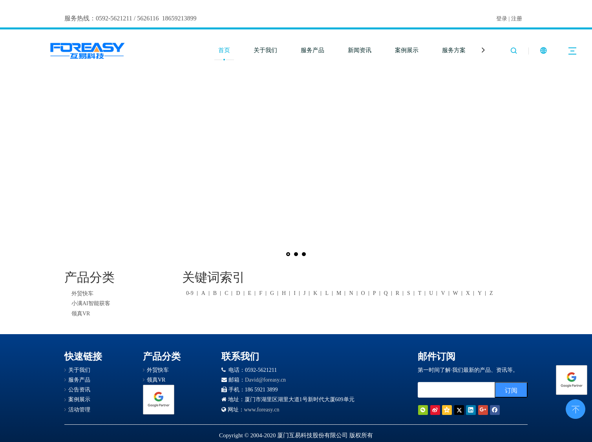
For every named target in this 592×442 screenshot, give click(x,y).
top (575, 408)
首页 (224, 50)
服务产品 (312, 50)
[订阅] (511, 390)
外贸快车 (82, 293)
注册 (516, 19)
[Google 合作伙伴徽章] (158, 400)
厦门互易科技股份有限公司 (312, 435)
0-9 (190, 293)
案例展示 (406, 50)
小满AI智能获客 (90, 303)
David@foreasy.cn (265, 380)
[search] (454, 389)
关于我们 (265, 50)
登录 (501, 19)
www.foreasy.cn (262, 410)
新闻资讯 (359, 50)
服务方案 (454, 50)
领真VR (80, 313)
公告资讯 (79, 390)
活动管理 (79, 410)
